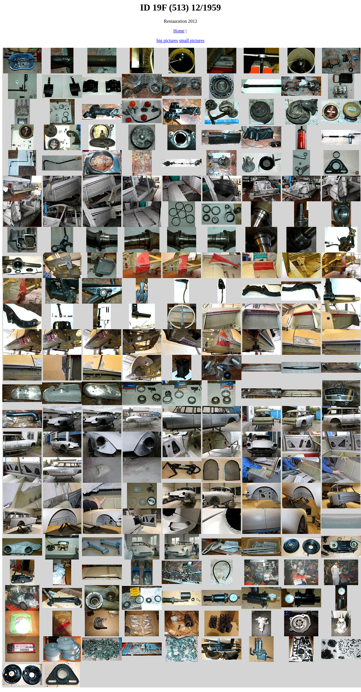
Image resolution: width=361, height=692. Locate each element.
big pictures (167, 40)
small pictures (191, 40)
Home (178, 30)
